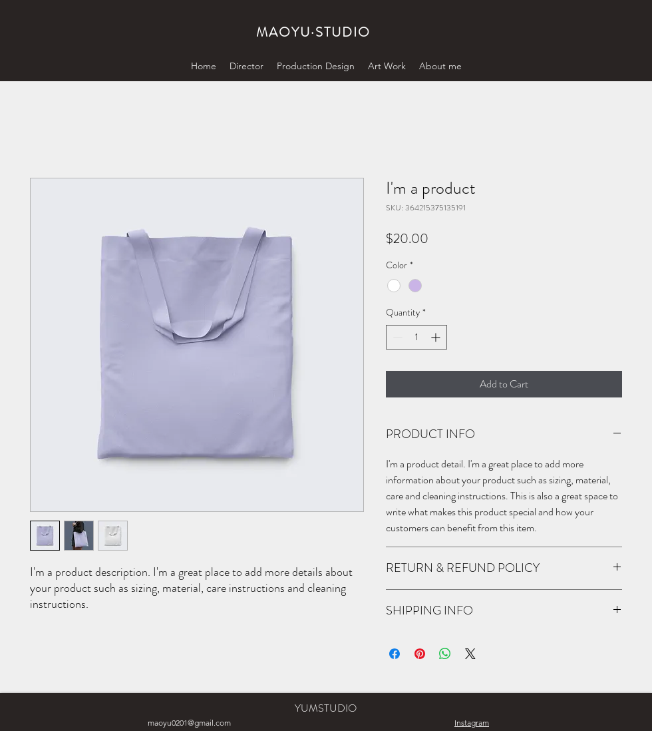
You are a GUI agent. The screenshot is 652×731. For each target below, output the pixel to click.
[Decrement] (396, 337)
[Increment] (436, 337)
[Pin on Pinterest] (420, 654)
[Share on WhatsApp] (445, 654)
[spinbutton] (416, 337)
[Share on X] (470, 654)
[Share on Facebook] (395, 654)
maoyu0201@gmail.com (189, 723)
